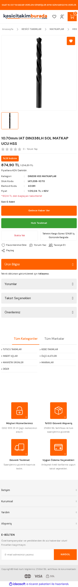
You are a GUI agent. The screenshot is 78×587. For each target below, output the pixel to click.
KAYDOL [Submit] (65, 554)
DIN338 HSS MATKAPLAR (42, 176)
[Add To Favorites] (71, 41)
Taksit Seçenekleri (18, 298)
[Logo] (25, 16)
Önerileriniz (12, 312)
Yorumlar (11, 284)
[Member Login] (62, 16)
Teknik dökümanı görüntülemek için (25, 273)
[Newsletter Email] (39, 554)
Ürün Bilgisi (12, 264)
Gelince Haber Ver (39, 210)
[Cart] (72, 16)
